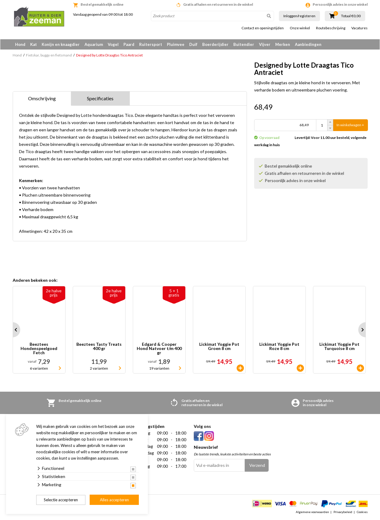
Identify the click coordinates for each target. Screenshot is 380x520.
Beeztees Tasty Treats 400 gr (99, 346)
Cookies (362, 512)
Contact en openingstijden (262, 28)
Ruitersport (150, 44)
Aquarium (94, 44)
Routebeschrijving (330, 28)
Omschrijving (42, 98)
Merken (282, 44)
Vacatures (359, 28)
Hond (20, 44)
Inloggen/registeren (299, 16)
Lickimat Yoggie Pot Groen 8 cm (219, 346)
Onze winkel (300, 28)
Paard (128, 44)
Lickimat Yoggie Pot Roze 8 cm (279, 346)
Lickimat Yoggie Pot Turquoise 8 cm (339, 346)
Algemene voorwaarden (312, 512)
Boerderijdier (215, 44)
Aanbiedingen (308, 44)
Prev (12, 330)
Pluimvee (175, 44)
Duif (193, 44)
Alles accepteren (114, 499)
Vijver (264, 44)
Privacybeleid (343, 512)
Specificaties (100, 98)
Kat (33, 44)
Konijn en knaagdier (61, 44)
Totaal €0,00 (351, 16)
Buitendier (243, 44)
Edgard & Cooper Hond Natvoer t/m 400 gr (159, 348)
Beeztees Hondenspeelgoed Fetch (39, 348)
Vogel (113, 44)
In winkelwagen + (350, 125)
